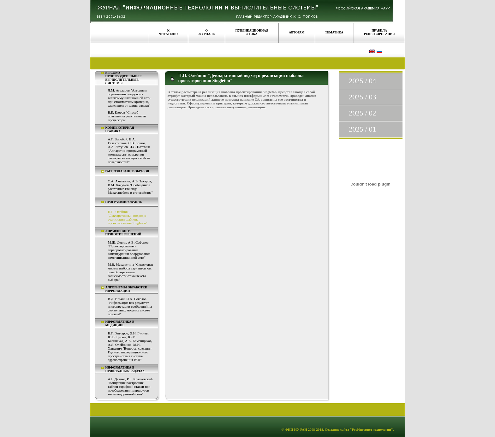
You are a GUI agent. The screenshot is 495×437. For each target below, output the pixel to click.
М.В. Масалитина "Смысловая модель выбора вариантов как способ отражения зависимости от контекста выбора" (130, 272)
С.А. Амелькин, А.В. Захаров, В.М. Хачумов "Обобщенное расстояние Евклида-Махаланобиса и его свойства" (130, 186)
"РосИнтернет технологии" (371, 429)
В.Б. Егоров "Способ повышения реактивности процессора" (127, 116)
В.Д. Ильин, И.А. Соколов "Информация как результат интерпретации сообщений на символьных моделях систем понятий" (130, 306)
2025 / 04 (362, 81)
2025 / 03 (362, 97)
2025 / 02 (362, 113)
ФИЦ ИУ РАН (296, 429)
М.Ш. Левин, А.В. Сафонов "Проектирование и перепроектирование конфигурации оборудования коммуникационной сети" (129, 249)
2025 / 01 (362, 129)
